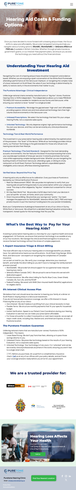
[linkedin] (69, 476)
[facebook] (62, 476)
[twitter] (66, 480)
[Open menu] (71, 4)
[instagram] (66, 476)
